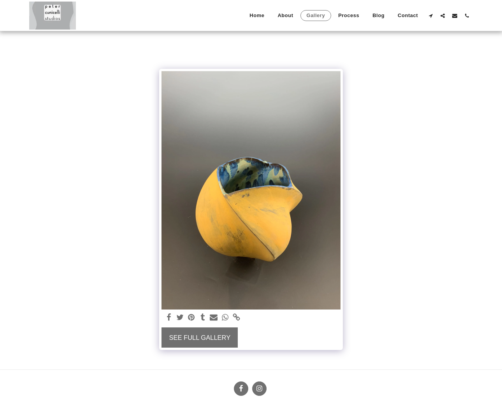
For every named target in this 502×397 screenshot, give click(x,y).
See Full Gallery (199, 337)
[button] (430, 15)
